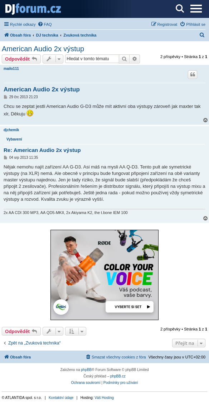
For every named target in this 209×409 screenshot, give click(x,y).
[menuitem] (45, 24)
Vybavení (14, 139)
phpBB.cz (118, 376)
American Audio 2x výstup (43, 49)
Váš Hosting (104, 398)
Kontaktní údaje (61, 398)
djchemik (11, 130)
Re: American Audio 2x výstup (42, 150)
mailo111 (11, 69)
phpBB (86, 370)
